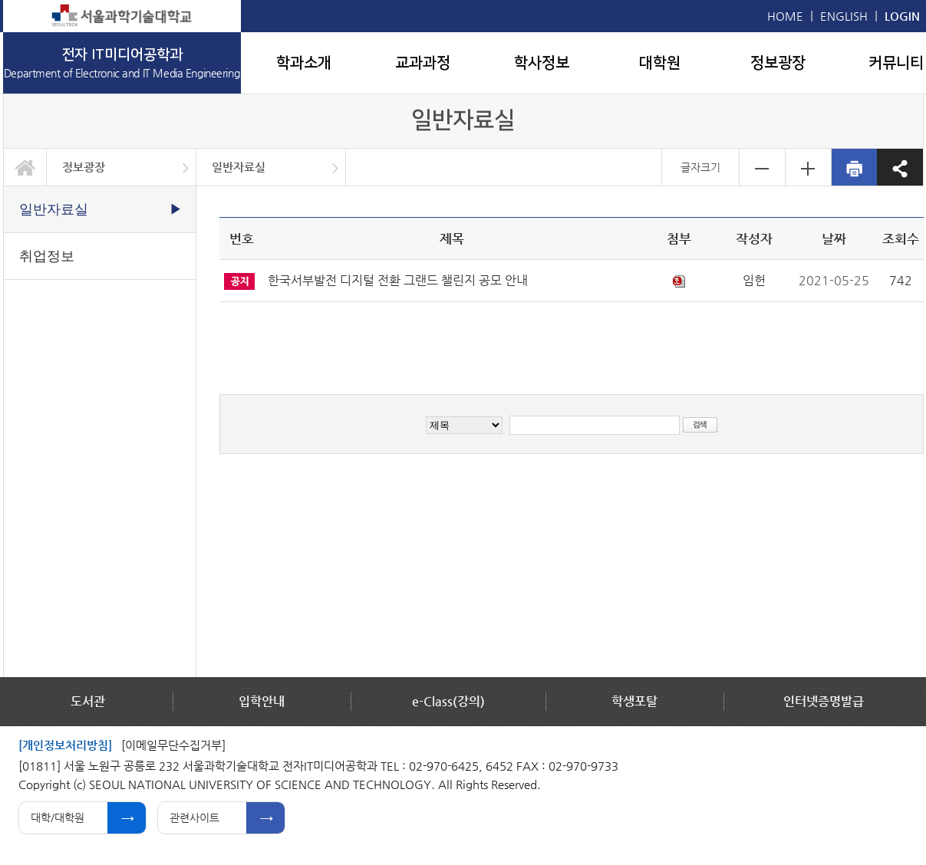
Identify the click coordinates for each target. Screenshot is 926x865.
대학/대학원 (57, 817)
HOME (785, 15)
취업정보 (46, 256)
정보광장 (778, 62)
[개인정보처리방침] (65, 745)
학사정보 (541, 62)
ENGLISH (844, 15)
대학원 (659, 62)
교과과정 (422, 62)
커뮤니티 (896, 62)
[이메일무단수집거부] (173, 745)
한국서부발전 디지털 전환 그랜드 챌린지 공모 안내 (398, 280)
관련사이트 (194, 817)
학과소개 (303, 62)
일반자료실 (238, 166)
